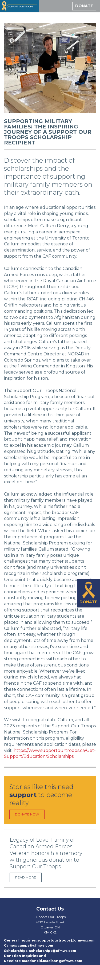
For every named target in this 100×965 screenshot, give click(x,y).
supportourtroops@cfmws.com (65, 940)
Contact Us (50, 909)
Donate (84, 5)
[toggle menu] (65, 6)
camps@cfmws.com (35, 945)
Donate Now (27, 814)
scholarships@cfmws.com (52, 951)
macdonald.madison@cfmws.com (52, 961)
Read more (25, 877)
